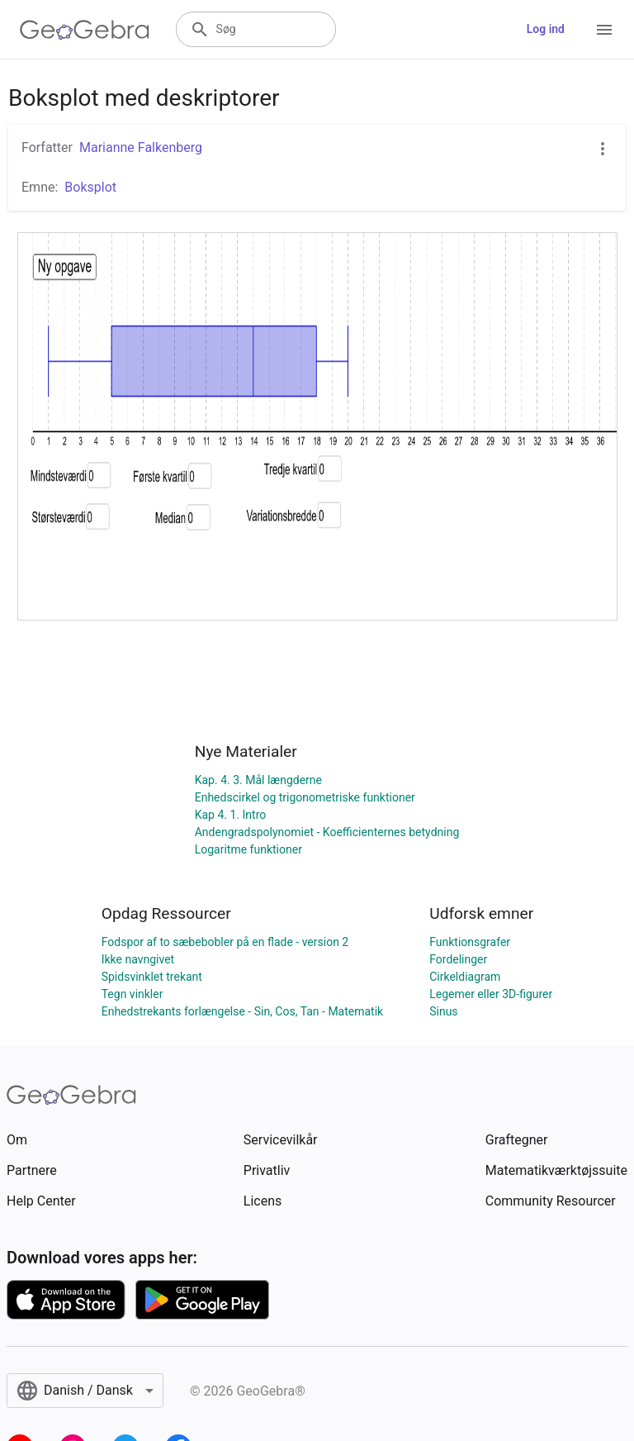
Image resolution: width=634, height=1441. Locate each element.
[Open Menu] (604, 30)
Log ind (546, 29)
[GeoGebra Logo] (84, 30)
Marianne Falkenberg (140, 147)
